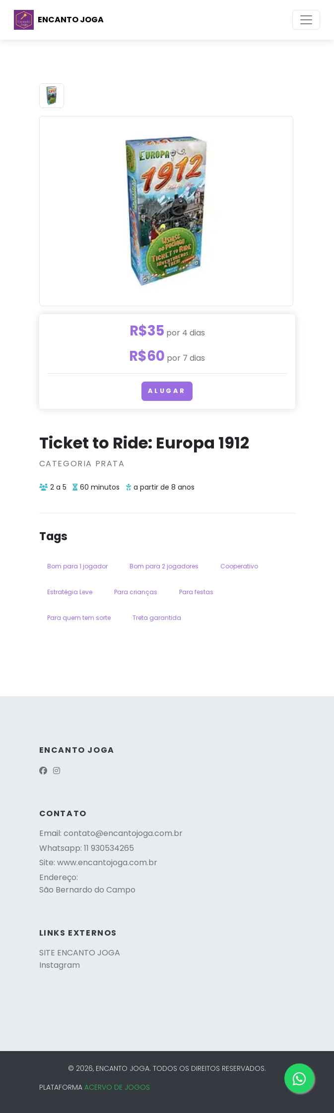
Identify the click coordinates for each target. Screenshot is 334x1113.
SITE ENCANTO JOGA (79, 952)
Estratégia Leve (69, 592)
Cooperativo (239, 566)
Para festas (196, 592)
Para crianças (135, 592)
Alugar (167, 391)
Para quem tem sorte (79, 617)
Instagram (59, 965)
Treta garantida (157, 617)
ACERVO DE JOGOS (117, 1087)
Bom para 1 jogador (77, 566)
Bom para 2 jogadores (164, 566)
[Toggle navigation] (306, 20)
